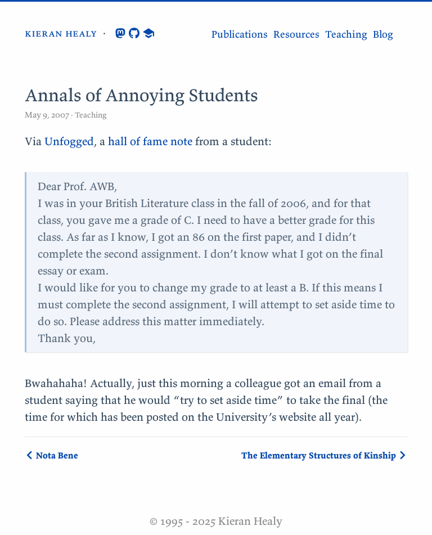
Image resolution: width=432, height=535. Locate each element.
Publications (240, 34)
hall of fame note (150, 141)
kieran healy (61, 32)
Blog (383, 34)
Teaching (346, 34)
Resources (296, 34)
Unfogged (69, 141)
